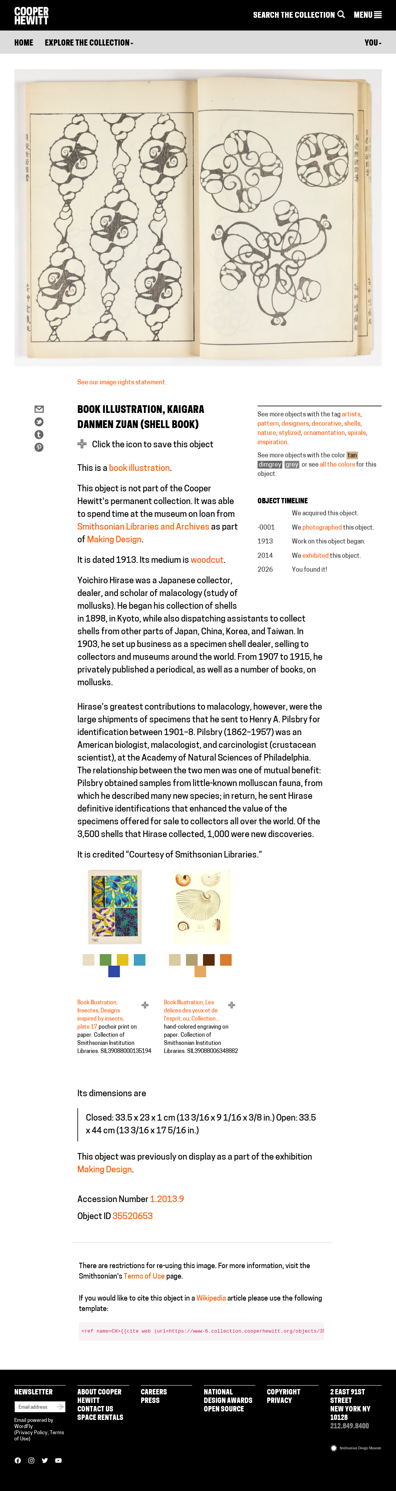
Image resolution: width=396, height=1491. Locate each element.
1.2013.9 (167, 1200)
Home (23, 44)
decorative (326, 424)
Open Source (224, 1409)
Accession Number (112, 1200)
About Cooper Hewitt (99, 1397)
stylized (290, 433)
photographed (322, 528)
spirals (357, 433)
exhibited (315, 556)
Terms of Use (144, 1276)
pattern (268, 424)
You (373, 44)
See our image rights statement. (122, 383)
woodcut (207, 560)
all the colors (337, 465)
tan (352, 456)
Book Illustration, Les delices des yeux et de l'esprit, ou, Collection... (191, 1011)
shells (352, 424)
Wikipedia (211, 1299)
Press (150, 1401)
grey (292, 465)
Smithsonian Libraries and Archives (143, 527)
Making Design (114, 540)
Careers (154, 1392)
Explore (89, 44)
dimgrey (270, 465)
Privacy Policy (32, 1432)
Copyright (283, 1392)
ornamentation (324, 433)
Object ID (94, 1216)
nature (267, 433)
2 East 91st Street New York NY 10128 (350, 1405)
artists (351, 415)
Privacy (279, 1401)
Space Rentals (100, 1418)
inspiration (272, 443)
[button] (368, 16)
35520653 (133, 1216)
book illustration (139, 468)
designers (295, 424)
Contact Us (95, 1409)
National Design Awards (228, 1397)
